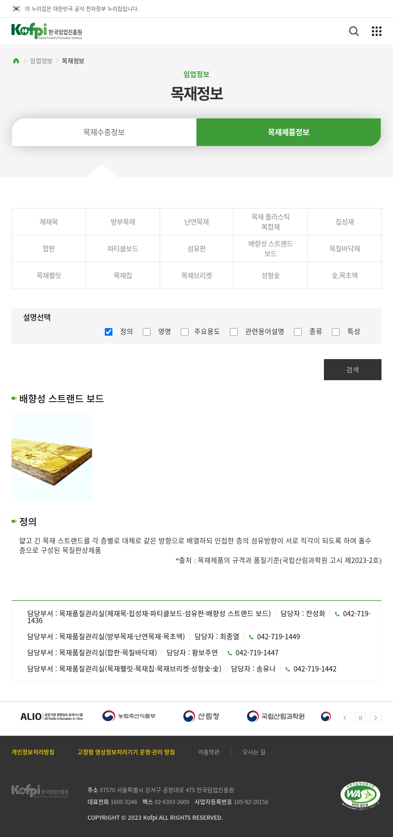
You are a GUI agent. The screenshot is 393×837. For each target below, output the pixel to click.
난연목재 (196, 222)
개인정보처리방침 (33, 752)
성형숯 (270, 275)
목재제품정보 (288, 132)
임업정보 (41, 60)
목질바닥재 (344, 248)
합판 (49, 248)
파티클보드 (122, 248)
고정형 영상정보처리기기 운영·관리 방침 (126, 752)
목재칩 (123, 275)
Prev (345, 718)
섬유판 (196, 248)
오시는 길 (254, 752)
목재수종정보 (104, 132)
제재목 (49, 222)
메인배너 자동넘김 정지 (360, 718)
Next (375, 718)
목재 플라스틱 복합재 (270, 221)
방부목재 (123, 222)
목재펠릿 (48, 275)
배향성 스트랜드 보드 (270, 248)
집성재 (344, 222)
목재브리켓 (196, 275)
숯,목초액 (345, 275)
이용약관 (209, 752)
